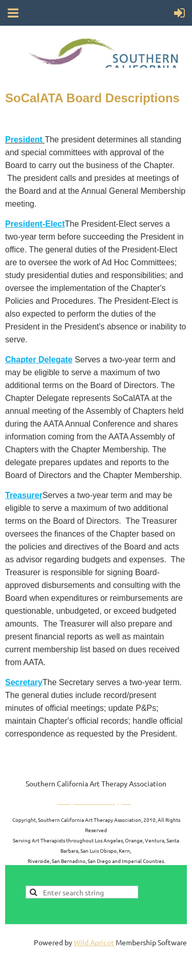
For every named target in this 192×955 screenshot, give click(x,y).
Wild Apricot (94, 942)
